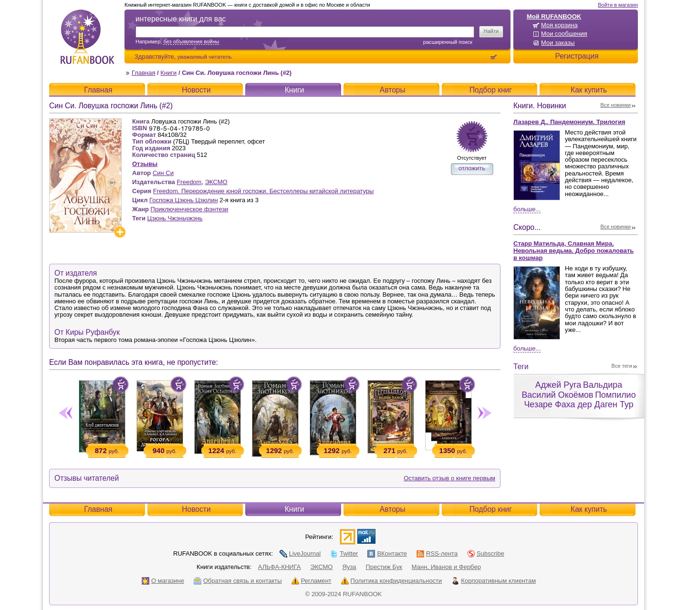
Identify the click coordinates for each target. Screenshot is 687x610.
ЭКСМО (216, 182)
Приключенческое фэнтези (190, 209)
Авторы (393, 90)
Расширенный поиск (447, 42)
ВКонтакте (387, 553)
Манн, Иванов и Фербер (446, 566)
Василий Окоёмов (557, 395)
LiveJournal (300, 553)
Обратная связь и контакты (238, 580)
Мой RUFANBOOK (554, 16)
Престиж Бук (384, 566)
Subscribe (485, 553)
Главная (143, 72)
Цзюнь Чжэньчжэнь (175, 218)
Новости (196, 90)
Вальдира (602, 385)
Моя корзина (559, 25)
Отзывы (144, 163)
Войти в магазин (618, 5)
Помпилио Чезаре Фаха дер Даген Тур (579, 400)
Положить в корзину (121, 384)
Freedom (189, 182)
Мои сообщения (564, 33)
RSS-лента (437, 553)
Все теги (622, 366)
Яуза (349, 566)
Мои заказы (558, 42)
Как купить (589, 90)
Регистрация (576, 56)
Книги (168, 72)
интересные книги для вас (180, 19)
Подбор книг (490, 90)
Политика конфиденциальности (391, 580)
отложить (471, 168)
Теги (521, 366)
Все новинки (616, 105)
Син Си (163, 172)
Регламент (311, 580)
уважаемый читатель (204, 56)
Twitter (344, 553)
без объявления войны (191, 41)
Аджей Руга (558, 385)
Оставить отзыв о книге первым (449, 478)
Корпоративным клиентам (493, 580)
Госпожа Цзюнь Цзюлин (183, 200)
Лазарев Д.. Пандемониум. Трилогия (569, 121)
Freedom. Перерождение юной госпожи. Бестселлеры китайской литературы (263, 191)
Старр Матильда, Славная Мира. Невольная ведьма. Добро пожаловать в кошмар (573, 250)
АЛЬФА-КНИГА (279, 566)
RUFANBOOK (87, 37)
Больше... (527, 209)
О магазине (163, 580)
